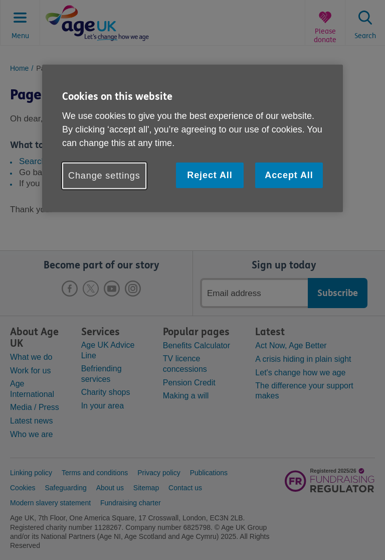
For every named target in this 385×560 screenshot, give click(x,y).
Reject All (209, 175)
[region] (192, 138)
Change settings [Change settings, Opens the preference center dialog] (104, 176)
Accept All (289, 175)
